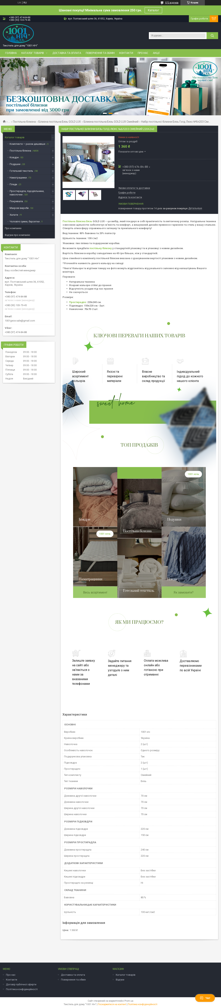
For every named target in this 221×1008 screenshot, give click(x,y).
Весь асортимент (95, 592)
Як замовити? (183, 592)
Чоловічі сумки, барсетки (25, 221)
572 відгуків (171, 2)
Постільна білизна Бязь (77, 221)
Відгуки (120, 979)
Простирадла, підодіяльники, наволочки (27, 193)
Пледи (13, 184)
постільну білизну (100, 248)
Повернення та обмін (100, 53)
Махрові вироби (19, 208)
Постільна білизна (24, 121)
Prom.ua (128, 1001)
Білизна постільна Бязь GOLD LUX (59, 121)
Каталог (153, 10)
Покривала (16, 201)
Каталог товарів (32, 53)
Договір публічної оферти (21, 984)
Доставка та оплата (67, 53)
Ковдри (14, 157)
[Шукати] (212, 35)
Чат (205, 998)
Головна (11, 53)
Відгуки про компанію (17, 235)
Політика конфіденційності (22, 989)
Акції (156, 53)
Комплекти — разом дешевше (27, 143)
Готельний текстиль (21, 170)
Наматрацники (18, 177)
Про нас (143, 53)
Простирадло (77, 302)
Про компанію (13, 228)
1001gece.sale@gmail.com (20, 320)
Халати (14, 214)
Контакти (126, 53)
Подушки (15, 164)
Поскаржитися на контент (112, 1004)
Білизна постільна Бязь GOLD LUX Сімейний (111, 121)
